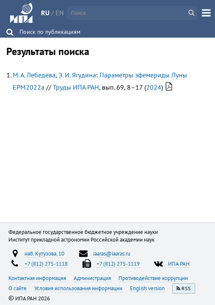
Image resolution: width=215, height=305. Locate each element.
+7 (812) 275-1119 (118, 263)
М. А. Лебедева (34, 75)
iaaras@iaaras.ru (111, 253)
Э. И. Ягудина (77, 75)
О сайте (18, 288)
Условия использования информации (79, 288)
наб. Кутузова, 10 (44, 253)
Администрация (93, 278)
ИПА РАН (179, 263)
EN (59, 12)
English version (148, 288)
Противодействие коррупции (153, 278)
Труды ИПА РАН (76, 87)
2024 (153, 87)
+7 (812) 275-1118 (46, 263)
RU (45, 12)
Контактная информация (37, 278)
